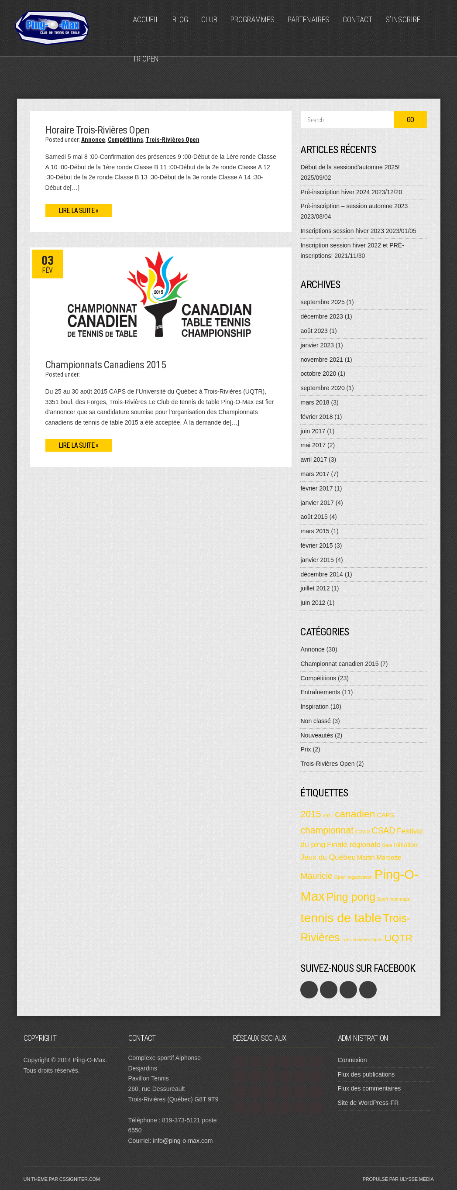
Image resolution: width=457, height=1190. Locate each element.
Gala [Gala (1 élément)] (387, 845)
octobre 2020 (318, 373)
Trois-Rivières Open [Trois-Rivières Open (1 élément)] (361, 939)
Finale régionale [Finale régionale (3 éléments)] (354, 844)
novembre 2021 (321, 359)
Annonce (93, 139)
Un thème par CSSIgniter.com (62, 1179)
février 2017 (316, 488)
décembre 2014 (321, 574)
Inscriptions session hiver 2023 (342, 230)
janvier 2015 (316, 559)
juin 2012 (312, 602)
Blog (180, 19)
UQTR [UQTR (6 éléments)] (398, 937)
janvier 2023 (316, 345)
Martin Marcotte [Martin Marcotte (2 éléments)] (379, 857)
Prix (305, 749)
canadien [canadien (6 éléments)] (355, 814)
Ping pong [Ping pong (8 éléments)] (350, 897)
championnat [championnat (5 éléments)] (326, 830)
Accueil (146, 19)
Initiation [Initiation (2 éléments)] (405, 844)
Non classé (315, 720)
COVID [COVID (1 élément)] (362, 831)
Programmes (252, 19)
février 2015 (316, 545)
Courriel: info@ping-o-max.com (170, 1140)
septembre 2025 (322, 301)
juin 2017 (312, 431)
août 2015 (313, 516)
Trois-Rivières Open (172, 139)
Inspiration (314, 706)
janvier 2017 (316, 502)
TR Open (146, 58)
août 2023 (313, 330)
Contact (357, 19)
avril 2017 (313, 459)
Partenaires (309, 19)
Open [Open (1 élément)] (340, 877)
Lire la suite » (78, 210)
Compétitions (125, 139)
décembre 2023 (321, 316)
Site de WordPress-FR (368, 1102)
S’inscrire (402, 19)
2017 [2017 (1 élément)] (328, 815)
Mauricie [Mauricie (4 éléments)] (316, 876)
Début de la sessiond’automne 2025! (349, 167)
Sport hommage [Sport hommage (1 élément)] (393, 899)
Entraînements (320, 692)
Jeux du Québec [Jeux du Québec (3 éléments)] (327, 857)
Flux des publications (366, 1074)
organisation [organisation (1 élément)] (360, 877)
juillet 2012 (315, 588)
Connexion (352, 1059)
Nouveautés (316, 735)
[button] (161, 296)
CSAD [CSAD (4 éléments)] (383, 830)
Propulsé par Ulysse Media (398, 1179)
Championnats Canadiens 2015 (105, 365)
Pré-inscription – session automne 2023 (354, 205)
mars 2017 (314, 473)
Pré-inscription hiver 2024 (335, 192)
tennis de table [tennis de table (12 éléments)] (340, 918)
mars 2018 (314, 402)
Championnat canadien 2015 (339, 663)
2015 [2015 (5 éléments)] (310, 814)
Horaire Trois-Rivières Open (97, 130)
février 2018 (316, 416)
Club (209, 19)
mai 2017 (313, 445)
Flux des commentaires (369, 1088)
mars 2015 (314, 531)
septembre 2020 (322, 387)
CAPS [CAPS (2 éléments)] (385, 815)
